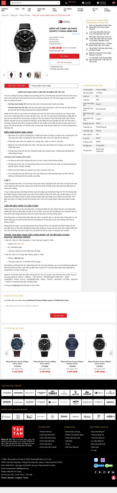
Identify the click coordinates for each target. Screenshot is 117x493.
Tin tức (67, 444)
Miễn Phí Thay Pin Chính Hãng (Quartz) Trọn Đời (98, 54)
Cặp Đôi (29, 10)
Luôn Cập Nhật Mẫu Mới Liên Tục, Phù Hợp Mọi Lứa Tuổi (98, 33)
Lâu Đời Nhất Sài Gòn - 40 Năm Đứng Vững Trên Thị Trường (99, 44)
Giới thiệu (68, 441)
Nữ (23, 9)
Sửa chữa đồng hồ (98, 432)
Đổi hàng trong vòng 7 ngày (60, 69)
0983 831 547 (72, 2)
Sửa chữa (54, 10)
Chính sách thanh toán (48, 438)
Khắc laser (95, 447)
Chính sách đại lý (46, 444)
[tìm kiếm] (58, 2)
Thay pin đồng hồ (97, 435)
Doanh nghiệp (80, 10)
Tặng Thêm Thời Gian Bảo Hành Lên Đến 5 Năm (99, 49)
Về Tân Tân (95, 10)
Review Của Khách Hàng (74, 435)
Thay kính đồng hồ (98, 438)
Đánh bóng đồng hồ (98, 444)
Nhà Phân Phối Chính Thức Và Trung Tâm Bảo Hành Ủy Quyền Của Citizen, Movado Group (99, 38)
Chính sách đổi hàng (47, 441)
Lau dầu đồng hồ (97, 441)
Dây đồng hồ (68, 10)
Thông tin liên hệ (45, 432)
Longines (18, 478)
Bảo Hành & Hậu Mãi (17, 86)
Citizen (3, 478)
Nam (17, 9)
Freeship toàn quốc (57, 67)
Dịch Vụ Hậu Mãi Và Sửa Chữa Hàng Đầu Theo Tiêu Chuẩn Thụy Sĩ (99, 27)
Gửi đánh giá (58, 315)
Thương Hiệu (4, 10)
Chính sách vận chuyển (48, 447)
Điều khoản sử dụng (72, 432)
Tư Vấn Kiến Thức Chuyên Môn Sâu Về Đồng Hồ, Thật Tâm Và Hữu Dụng (99, 59)
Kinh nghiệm (107, 10)
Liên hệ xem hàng (64, 62)
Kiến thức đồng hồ (72, 447)
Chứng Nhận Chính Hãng (41, 86)
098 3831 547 (19, 244)
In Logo (93, 450)
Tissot (25, 478)
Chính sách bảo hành (47, 435)
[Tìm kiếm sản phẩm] (35, 3)
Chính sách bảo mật (72, 438)
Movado (11, 478)
